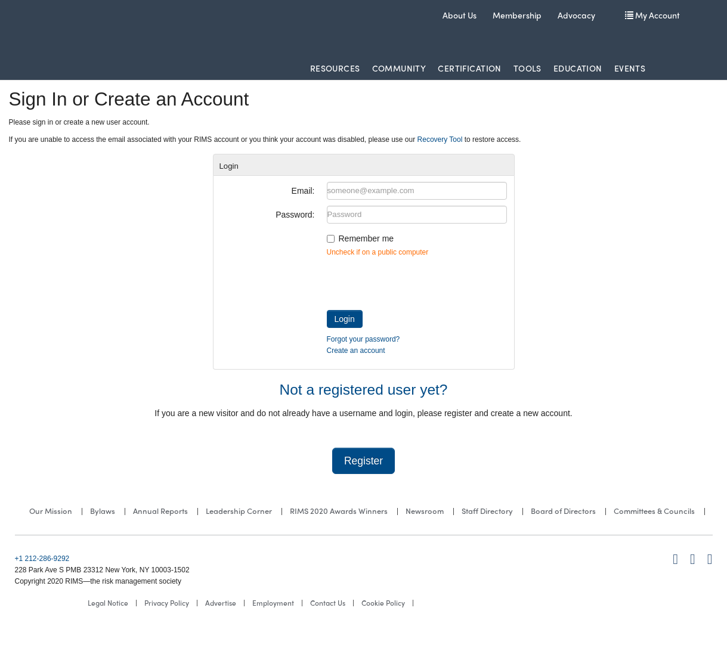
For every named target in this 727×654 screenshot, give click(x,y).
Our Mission (50, 510)
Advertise (220, 602)
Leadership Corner (239, 510)
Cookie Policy (383, 602)
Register (363, 461)
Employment (273, 602)
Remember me (366, 238)
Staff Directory (487, 510)
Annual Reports (160, 510)
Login (345, 319)
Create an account (356, 350)
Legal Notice (108, 602)
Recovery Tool (440, 139)
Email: (303, 191)
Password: (295, 214)
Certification (469, 68)
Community (399, 68)
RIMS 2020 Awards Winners (339, 510)
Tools (527, 68)
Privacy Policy (166, 602)
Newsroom (425, 510)
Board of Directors (563, 510)
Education (577, 68)
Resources (335, 68)
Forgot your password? (363, 339)
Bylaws (102, 510)
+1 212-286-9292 (42, 558)
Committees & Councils (654, 510)
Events (630, 68)
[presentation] (417, 281)
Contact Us (327, 602)
